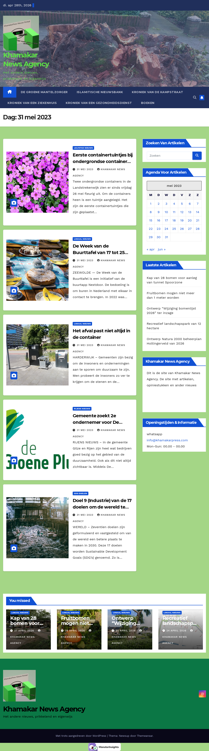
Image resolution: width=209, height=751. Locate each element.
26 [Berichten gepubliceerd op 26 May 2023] (182, 229)
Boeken (148, 103)
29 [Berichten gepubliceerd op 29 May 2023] (151, 237)
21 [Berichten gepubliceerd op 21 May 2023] (197, 220)
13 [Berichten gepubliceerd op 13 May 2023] (189, 212)
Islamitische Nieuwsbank (100, 92)
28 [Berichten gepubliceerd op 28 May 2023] (198, 229)
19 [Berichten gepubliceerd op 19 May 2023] (181, 220)
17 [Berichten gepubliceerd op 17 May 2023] (166, 220)
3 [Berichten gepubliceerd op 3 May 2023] (166, 204)
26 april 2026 (75, 630)
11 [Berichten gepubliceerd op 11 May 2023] (174, 212)
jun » (162, 249)
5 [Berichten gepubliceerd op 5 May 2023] (182, 204)
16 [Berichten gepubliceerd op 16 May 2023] (158, 220)
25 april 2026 (126, 630)
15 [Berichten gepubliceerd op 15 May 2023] (150, 220)
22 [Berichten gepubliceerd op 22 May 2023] (151, 229)
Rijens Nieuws (82, 408)
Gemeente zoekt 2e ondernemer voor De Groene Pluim (96, 422)
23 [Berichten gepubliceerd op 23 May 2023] (159, 229)
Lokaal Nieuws (82, 239)
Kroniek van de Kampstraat (157, 92)
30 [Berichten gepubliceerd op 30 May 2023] (158, 237)
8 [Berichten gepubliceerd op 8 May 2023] (151, 212)
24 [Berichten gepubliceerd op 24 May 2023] (166, 229)
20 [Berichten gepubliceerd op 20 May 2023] (190, 220)
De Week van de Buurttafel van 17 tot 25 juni (99, 252)
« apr (151, 249)
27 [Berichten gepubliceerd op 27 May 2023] (190, 229)
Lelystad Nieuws (83, 148)
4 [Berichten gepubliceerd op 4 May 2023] (174, 204)
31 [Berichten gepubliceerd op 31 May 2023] (166, 237)
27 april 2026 (24, 630)
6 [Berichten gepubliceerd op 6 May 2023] (190, 204)
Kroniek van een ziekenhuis (32, 103)
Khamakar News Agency (25, 636)
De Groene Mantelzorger (44, 92)
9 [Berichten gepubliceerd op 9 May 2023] (159, 212)
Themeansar (145, 735)
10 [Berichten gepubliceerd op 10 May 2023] (166, 212)
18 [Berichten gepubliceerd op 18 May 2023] (174, 220)
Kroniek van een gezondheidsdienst (99, 103)
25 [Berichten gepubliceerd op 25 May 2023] (174, 229)
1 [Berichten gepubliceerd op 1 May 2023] (150, 204)
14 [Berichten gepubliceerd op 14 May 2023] (197, 212)
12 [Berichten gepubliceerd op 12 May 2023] (181, 212)
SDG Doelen (80, 493)
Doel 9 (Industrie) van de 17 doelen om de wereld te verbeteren (102, 507)
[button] (194, 97)
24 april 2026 (176, 630)
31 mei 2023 (85, 169)
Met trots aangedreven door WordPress (81, 735)
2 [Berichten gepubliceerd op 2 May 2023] (158, 204)
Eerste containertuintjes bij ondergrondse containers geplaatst (102, 161)
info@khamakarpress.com (167, 440)
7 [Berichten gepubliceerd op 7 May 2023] (198, 204)
